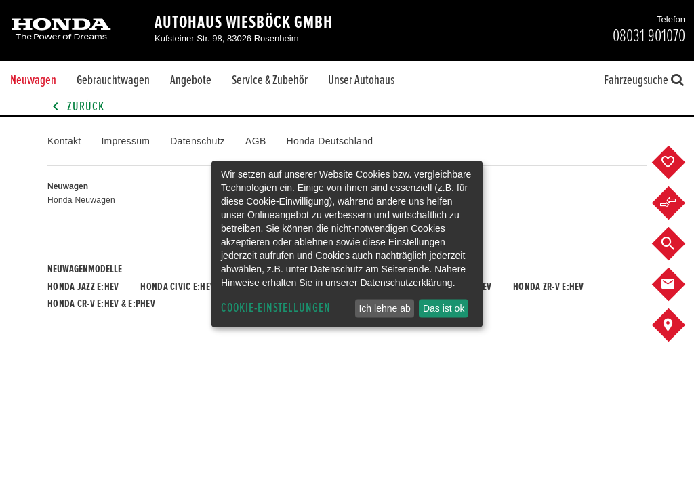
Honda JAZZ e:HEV (83, 286)
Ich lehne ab (384, 308)
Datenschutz (197, 141)
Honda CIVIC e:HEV (177, 286)
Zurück (75, 106)
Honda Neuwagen (81, 200)
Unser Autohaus (361, 80)
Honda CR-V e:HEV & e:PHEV (101, 303)
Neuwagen (33, 80)
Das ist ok (443, 308)
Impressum (125, 141)
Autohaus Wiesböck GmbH (244, 22)
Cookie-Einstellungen (276, 308)
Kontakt (64, 141)
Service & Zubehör (270, 80)
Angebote (190, 80)
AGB (255, 141)
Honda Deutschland (330, 141)
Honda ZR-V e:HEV (548, 286)
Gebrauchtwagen (113, 80)
